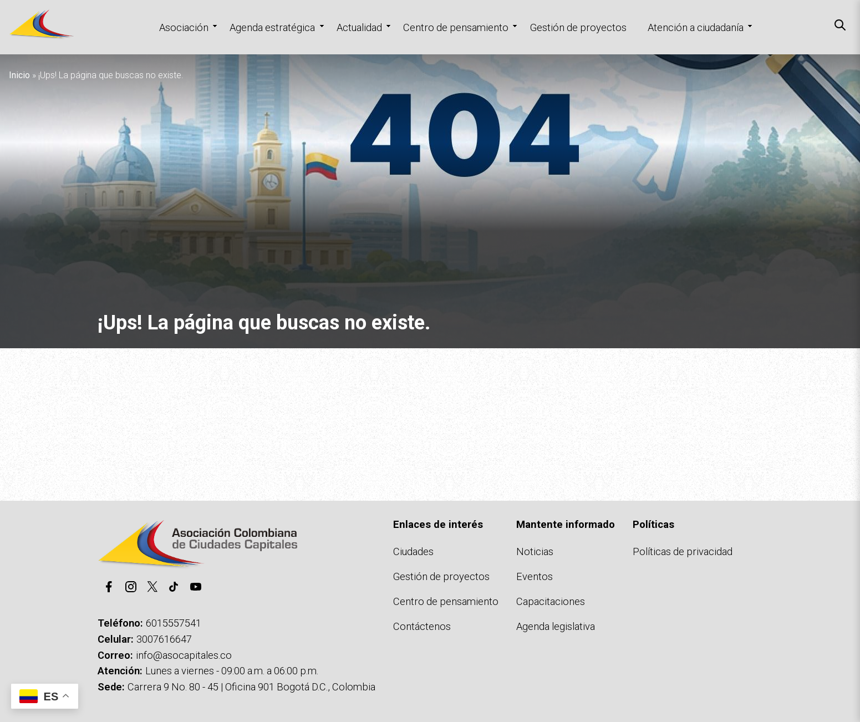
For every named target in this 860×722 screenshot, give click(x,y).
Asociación (183, 27)
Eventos (534, 576)
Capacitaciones (550, 601)
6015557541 (173, 623)
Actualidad (359, 27)
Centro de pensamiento (455, 27)
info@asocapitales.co (184, 655)
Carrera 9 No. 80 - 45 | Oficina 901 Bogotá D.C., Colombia (251, 687)
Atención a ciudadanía (696, 27)
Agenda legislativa (555, 626)
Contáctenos (422, 626)
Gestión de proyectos (578, 27)
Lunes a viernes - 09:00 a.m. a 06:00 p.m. (231, 671)
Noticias (534, 551)
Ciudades (413, 551)
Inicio (19, 75)
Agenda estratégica (272, 27)
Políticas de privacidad (682, 551)
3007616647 (164, 639)
